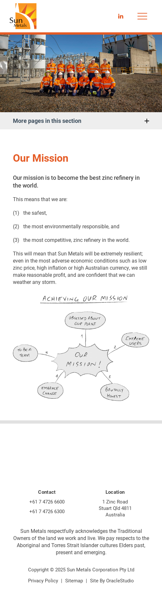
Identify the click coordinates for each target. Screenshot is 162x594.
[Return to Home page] (23, 16)
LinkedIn (120, 14)
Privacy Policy (43, 580)
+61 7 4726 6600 (47, 501)
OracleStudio (120, 580)
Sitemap (74, 580)
